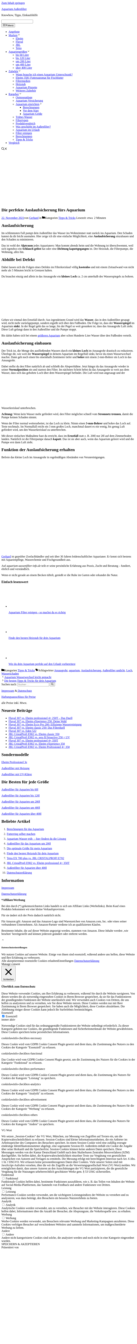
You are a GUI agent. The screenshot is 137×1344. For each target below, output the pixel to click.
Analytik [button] (6, 1201)
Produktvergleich (25, 123)
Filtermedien (23, 80)
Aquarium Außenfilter (14, 9)
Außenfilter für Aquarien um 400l (20, 807)
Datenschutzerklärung (19, 872)
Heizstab (21, 84)
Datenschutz (24, 690)
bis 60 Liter (22, 54)
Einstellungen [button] (65, 960)
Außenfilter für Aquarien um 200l (20, 801)
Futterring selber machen (21, 833)
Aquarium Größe (32, 113)
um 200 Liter (23, 61)
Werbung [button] (6, 1214)
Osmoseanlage (24, 97)
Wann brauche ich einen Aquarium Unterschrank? (44, 74)
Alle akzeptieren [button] (10, 960)
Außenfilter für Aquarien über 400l (21, 813)
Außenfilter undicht (113, 670)
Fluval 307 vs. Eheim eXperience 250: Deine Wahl (38, 721)
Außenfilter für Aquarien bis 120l (20, 795)
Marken (14, 35)
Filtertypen (22, 120)
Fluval (19, 41)
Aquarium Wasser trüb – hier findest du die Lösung (36, 838)
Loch (129, 670)
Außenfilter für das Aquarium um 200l (29, 843)
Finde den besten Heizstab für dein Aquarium (33, 853)
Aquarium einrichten (29, 104)
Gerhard (6, 556)
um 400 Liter (23, 64)
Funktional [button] (7, 1174)
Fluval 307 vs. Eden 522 (22, 730)
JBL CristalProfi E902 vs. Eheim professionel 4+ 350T (38, 863)
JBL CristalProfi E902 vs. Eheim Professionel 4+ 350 (39, 746)
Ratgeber (15, 94)
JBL (18, 44)
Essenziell (11, 1016)
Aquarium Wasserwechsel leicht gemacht (27, 677)
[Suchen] (52, 684)
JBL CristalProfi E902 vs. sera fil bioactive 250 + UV (39, 737)
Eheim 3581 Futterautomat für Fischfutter (40, 77)
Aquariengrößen (19, 51)
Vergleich (14, 142)
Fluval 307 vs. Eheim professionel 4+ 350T (33, 740)
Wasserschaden (10, 673)
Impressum (7, 690)
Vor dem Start (31, 110)
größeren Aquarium (49, 335)
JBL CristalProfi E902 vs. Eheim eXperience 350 (37, 743)
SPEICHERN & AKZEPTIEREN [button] (20, 1244)
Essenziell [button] (7, 1012)
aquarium (74, 670)
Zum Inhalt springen (13, 2)
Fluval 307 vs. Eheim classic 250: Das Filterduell (37, 727)
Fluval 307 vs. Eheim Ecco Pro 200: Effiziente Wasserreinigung (45, 724)
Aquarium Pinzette (26, 87)
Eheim (19, 38)
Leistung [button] (6, 1188)
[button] (2, 940)
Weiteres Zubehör (26, 90)
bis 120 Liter (23, 58)
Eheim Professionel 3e (14, 762)
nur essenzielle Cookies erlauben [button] (39, 960)
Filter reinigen (24, 133)
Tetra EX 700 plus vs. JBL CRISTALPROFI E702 (35, 858)
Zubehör (15, 71)
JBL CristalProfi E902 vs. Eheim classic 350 (34, 734)
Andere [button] (5, 1230)
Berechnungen (31, 107)
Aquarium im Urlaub (28, 129)
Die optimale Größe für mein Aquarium (29, 848)
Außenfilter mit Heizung (15, 768)
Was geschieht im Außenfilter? (33, 126)
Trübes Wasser (24, 117)
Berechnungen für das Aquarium (25, 829)
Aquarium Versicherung (29, 100)
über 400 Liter (24, 67)
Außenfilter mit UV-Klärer (16, 774)
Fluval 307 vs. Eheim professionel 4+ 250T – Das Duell (40, 718)
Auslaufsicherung (91, 670)
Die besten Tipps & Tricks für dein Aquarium (30, 680)
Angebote (14, 31)
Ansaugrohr (61, 670)
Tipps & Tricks (24, 139)
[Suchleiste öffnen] (4, 149)
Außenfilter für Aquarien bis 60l (19, 789)
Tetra (19, 48)
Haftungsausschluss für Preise (18, 696)
